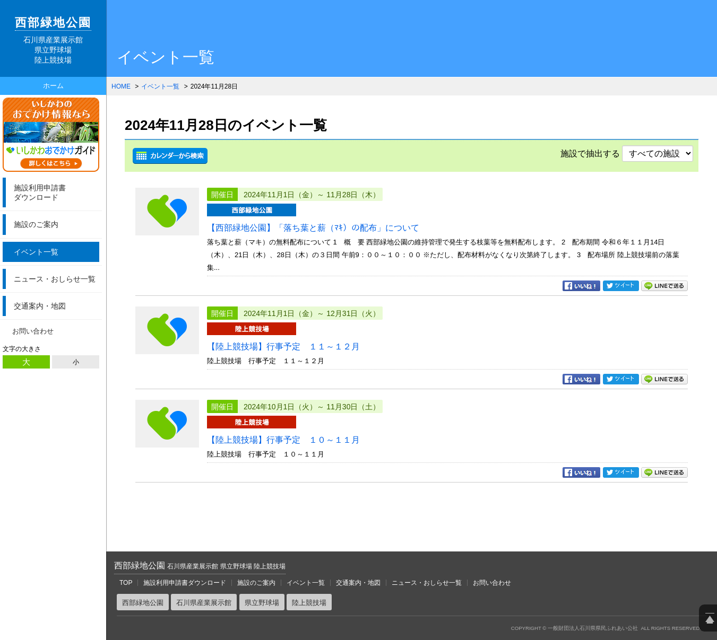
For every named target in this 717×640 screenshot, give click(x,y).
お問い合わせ (33, 331)
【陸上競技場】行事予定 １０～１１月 (283, 439)
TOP (125, 583)
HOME (121, 86)
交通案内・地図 (40, 306)
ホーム (53, 86)
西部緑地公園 (200, 565)
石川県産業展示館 (203, 603)
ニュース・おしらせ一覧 (55, 279)
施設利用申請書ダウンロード (184, 583)
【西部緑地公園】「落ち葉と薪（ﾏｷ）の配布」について (313, 227)
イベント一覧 (36, 252)
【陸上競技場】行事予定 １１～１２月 (283, 346)
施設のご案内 (36, 224)
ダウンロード (55, 192)
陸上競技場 (309, 603)
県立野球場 (262, 603)
